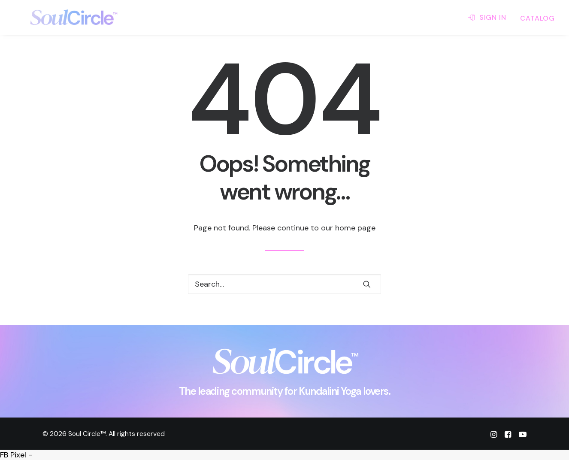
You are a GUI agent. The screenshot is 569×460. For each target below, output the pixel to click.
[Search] (284, 284)
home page (355, 228)
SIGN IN (492, 17)
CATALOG (537, 18)
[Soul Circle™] (60, 17)
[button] (366, 284)
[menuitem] (490, 17)
